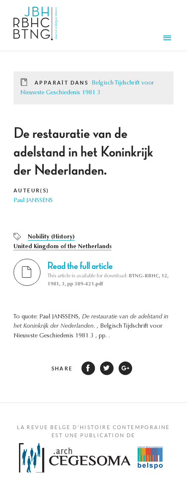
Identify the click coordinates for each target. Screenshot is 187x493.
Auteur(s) (31, 190)
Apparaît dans (61, 82)
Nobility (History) (51, 237)
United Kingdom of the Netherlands (62, 247)
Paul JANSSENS (33, 201)
